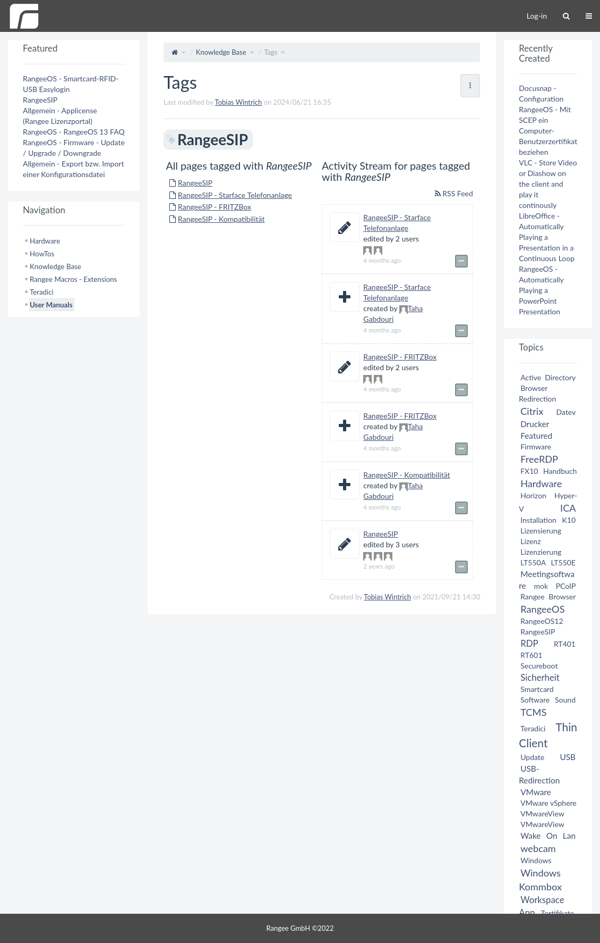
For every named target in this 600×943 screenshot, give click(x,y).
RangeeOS (542, 609)
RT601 (531, 655)
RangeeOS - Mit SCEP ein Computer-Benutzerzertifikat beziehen (548, 130)
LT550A (533, 562)
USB (568, 757)
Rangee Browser (548, 596)
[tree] (74, 273)
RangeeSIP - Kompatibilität (221, 218)
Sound (565, 699)
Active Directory (548, 377)
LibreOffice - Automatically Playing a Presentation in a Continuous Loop (547, 237)
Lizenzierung (540, 551)
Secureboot (539, 665)
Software (535, 699)
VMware (535, 792)
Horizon (533, 495)
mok (541, 585)
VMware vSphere (548, 802)
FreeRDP (539, 459)
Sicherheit (540, 677)
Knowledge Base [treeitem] (55, 266)
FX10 (529, 470)
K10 (569, 519)
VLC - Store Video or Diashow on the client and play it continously (548, 184)
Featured (536, 435)
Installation (538, 519)
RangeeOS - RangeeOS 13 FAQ (74, 131)
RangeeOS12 (541, 620)
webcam (538, 848)
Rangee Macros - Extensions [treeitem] (73, 279)
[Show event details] (461, 261)
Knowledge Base (221, 52)
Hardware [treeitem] (45, 241)
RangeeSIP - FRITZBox (214, 206)
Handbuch (560, 470)
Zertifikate (558, 912)
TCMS (533, 712)
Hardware (541, 483)
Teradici (532, 728)
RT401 (565, 643)
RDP (529, 643)
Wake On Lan (548, 835)
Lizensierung (540, 530)
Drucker (534, 424)
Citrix (531, 411)
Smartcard (536, 689)
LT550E (563, 562)
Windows (535, 860)
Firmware (535, 446)
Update (532, 757)
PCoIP (566, 585)
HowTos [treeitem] (42, 253)
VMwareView (542, 813)
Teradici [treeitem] (42, 292)
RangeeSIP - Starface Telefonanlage (235, 194)
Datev (566, 411)
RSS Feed (454, 193)
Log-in (537, 15)
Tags (270, 52)
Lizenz (530, 541)
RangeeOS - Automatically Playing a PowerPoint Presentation (541, 290)
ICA (568, 508)
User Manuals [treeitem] (51, 305)
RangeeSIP (195, 182)
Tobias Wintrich (238, 102)
